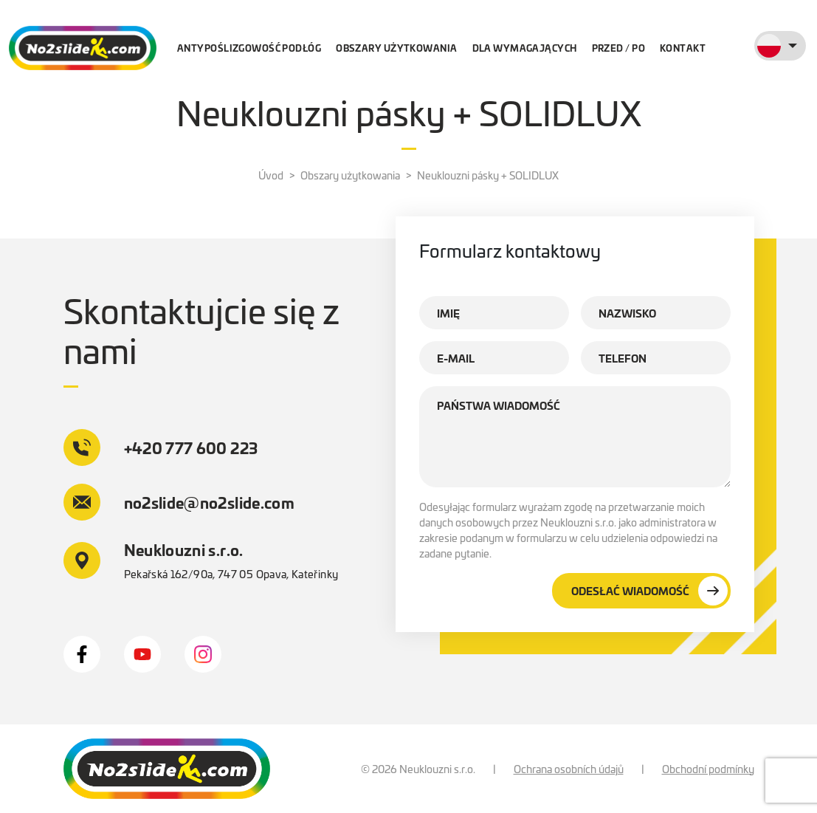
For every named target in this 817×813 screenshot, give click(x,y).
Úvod (270, 175)
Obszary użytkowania (396, 47)
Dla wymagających (524, 47)
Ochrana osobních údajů (569, 768)
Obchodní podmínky (708, 768)
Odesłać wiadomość (649, 591)
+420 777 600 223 (160, 447)
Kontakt (683, 47)
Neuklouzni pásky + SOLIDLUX (488, 175)
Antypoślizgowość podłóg (249, 47)
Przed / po (618, 47)
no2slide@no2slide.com (179, 502)
